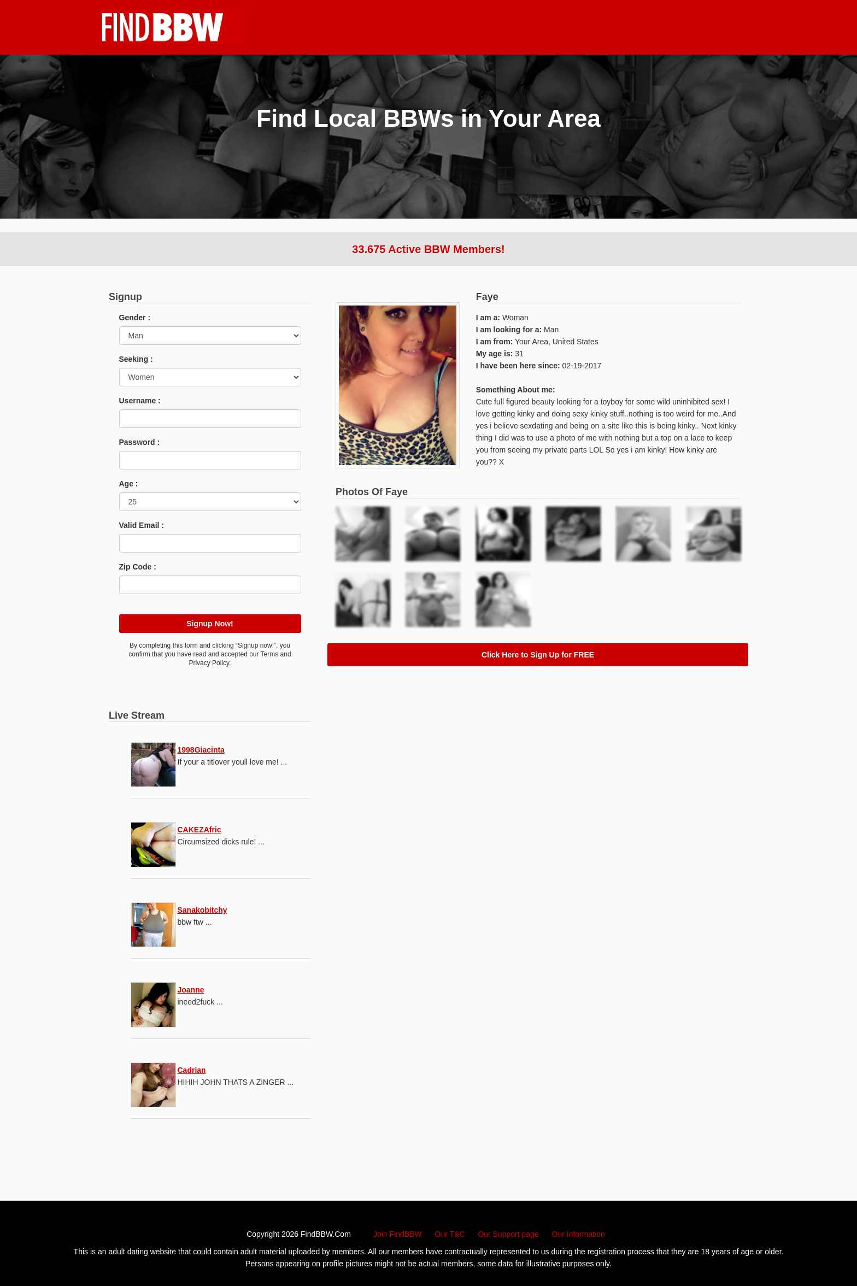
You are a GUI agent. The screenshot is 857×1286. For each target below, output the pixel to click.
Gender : (135, 317)
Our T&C (450, 1234)
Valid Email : (141, 525)
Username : (140, 400)
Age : (128, 483)
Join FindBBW (397, 1234)
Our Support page (508, 1234)
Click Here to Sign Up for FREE (538, 654)
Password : (139, 442)
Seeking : (136, 359)
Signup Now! (209, 623)
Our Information (578, 1234)
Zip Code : (137, 566)
